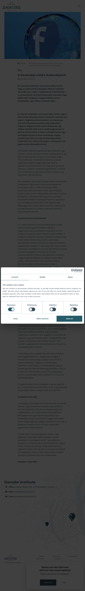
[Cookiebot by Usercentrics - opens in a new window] (72, 270)
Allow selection (42, 319)
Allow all (69, 319)
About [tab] (70, 277)
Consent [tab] (14, 277)
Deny (16, 319)
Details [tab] (42, 277)
